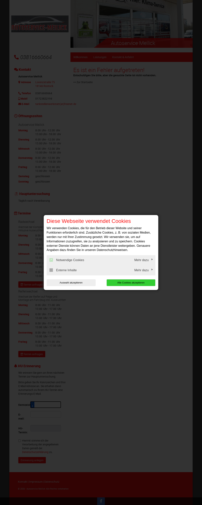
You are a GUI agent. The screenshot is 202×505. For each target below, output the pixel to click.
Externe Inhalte (63, 270)
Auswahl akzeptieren (71, 282)
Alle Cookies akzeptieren (131, 282)
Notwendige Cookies (66, 260)
